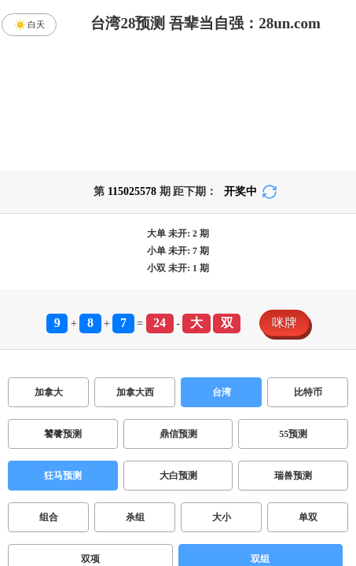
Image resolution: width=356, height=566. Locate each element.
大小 (221, 517)
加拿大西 (135, 392)
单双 (308, 517)
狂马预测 (63, 475)
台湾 (221, 392)
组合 (48, 517)
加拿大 (49, 392)
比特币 (308, 392)
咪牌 (284, 322)
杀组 (135, 517)
